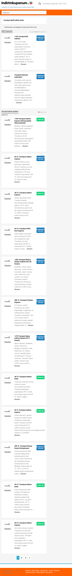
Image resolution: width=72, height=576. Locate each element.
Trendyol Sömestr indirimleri (21, 76)
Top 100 (50, 570)
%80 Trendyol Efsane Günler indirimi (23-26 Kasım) (22, 262)
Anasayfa (28, 570)
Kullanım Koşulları (30, 572)
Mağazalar (57, 570)
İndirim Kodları (35, 570)
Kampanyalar (44, 570)
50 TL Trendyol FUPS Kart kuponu (22, 230)
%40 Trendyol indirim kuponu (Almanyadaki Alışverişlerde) (22, 121)
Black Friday (49, 572)
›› (29, 558)
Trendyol (7, 42)
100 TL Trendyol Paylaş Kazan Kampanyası (23, 447)
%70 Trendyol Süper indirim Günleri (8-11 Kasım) (22, 338)
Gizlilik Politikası (40, 572)
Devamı (23, 64)
